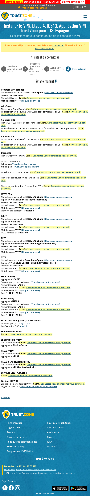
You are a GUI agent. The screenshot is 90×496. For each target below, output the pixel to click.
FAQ (49, 441)
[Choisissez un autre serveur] (58, 92)
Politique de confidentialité (22, 441)
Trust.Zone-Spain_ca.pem (26, 166)
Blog (49, 437)
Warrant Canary (16, 446)
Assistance (53, 432)
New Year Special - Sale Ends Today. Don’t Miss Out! (30, 469)
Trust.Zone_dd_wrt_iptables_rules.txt (38, 386)
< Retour (5, 397)
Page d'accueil (14, 422)
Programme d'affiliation (20, 451)
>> (73, 2)
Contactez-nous (56, 427)
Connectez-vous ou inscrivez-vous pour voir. (48, 98)
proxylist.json (24, 323)
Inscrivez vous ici (44, 48)
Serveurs (12, 432)
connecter (58, 45)
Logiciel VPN (13, 427)
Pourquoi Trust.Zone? (59, 422)
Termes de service (17, 437)
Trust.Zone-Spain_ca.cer (24, 164)
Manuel (51, 446)
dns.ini (23, 326)
